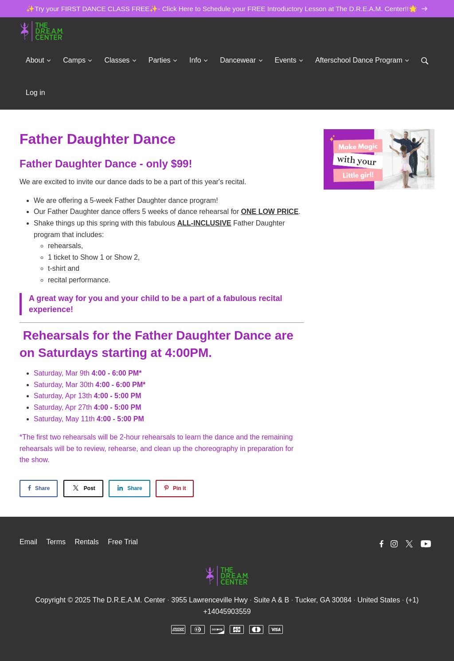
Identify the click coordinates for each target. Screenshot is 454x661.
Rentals (86, 542)
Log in (35, 92)
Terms (56, 542)
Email (28, 542)
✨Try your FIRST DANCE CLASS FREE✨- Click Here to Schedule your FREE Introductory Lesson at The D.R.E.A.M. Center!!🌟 (226, 8)
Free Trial (123, 542)
